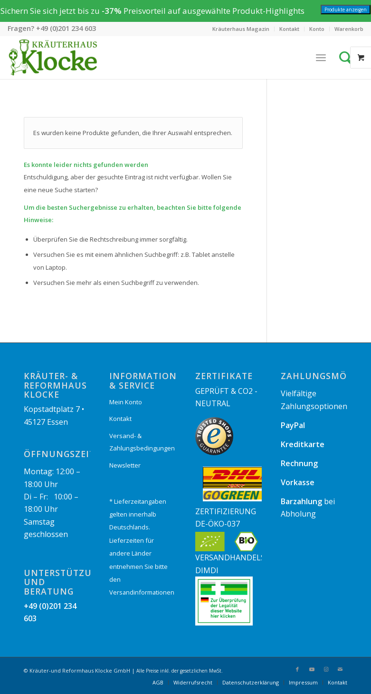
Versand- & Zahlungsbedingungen (142, 441)
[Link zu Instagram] (326, 669)
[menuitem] (241, 29)
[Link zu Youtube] (311, 669)
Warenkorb (348, 28)
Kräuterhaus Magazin (240, 28)
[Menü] (321, 57)
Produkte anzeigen (345, 9)
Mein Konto (125, 402)
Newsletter (125, 465)
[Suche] (348, 57)
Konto (316, 28)
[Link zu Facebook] (297, 669)
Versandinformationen (141, 592)
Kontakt (289, 28)
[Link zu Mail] (340, 669)
